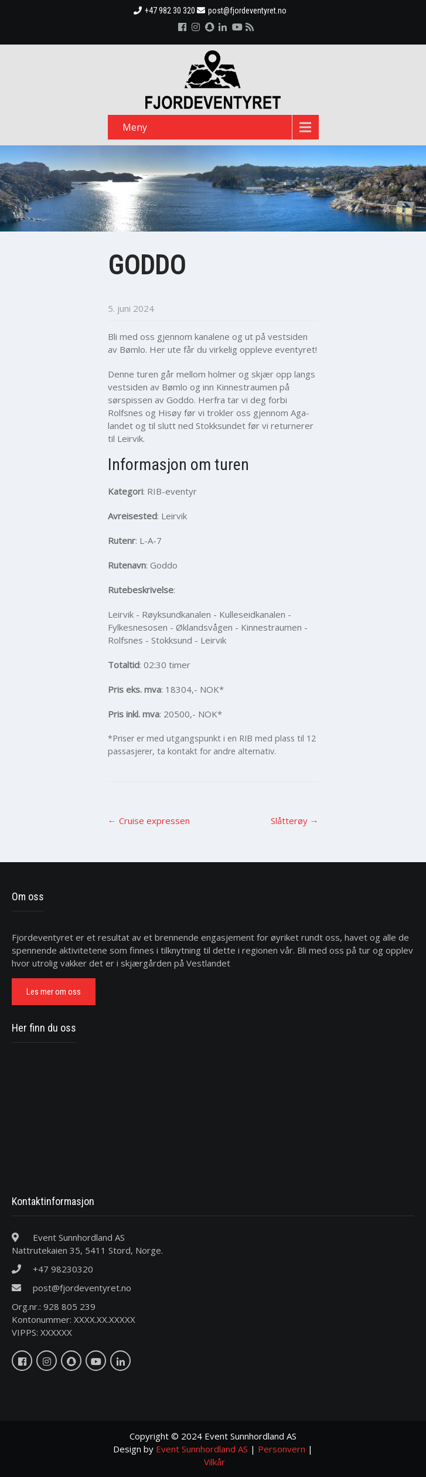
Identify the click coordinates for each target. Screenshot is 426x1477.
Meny (134, 127)
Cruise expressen (149, 820)
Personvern (281, 1449)
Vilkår (214, 1462)
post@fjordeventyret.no (242, 10)
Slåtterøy (295, 820)
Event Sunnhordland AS (202, 1449)
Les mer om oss (53, 991)
